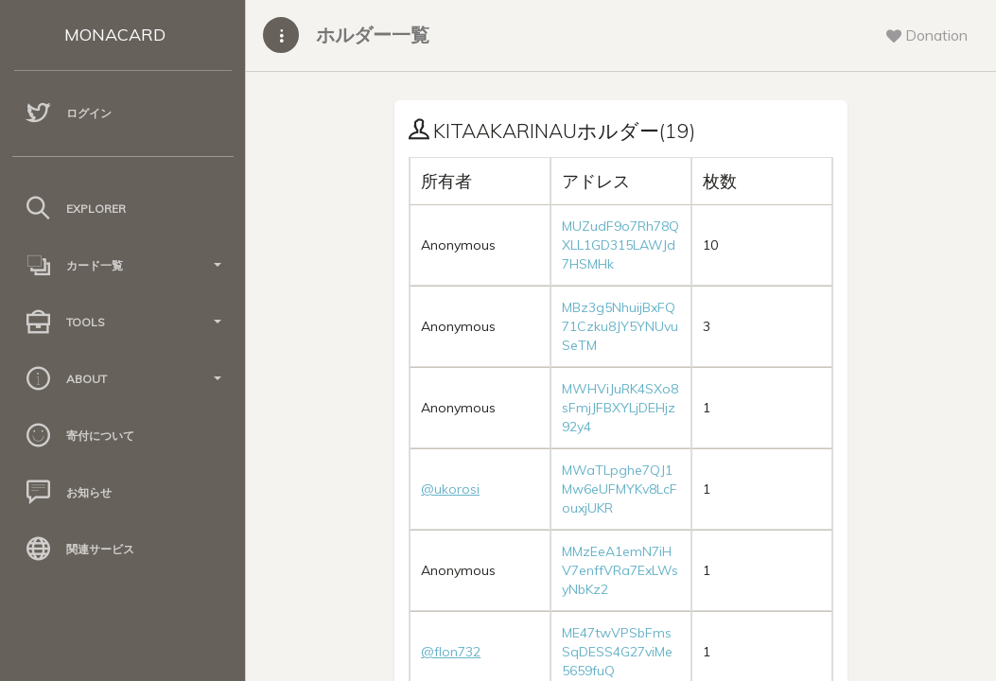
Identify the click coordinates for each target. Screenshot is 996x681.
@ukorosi (450, 489)
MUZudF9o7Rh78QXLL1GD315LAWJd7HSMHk (620, 245)
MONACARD (115, 34)
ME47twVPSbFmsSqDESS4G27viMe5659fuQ (617, 651)
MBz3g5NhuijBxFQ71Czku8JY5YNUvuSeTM (620, 326)
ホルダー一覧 (372, 34)
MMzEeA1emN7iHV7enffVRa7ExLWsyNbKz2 (620, 570)
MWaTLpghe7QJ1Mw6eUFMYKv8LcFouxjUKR (619, 489)
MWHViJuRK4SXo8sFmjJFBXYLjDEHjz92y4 (620, 407)
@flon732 (451, 651)
